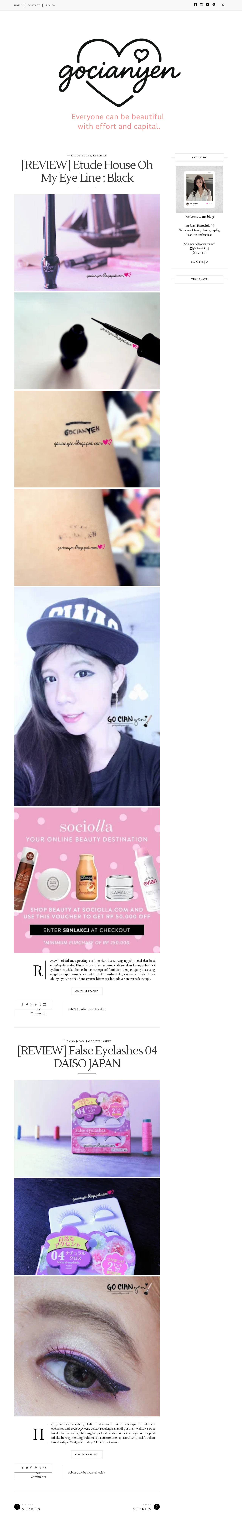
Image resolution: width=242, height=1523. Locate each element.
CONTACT (34, 5)
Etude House (81, 155)
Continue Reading (87, 991)
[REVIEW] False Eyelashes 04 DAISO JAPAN (87, 1057)
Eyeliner (100, 155)
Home (18, 5)
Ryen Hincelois (96, 1009)
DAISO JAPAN (75, 1041)
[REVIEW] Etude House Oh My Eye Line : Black (87, 172)
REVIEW (50, 5)
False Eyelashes (99, 1041)
